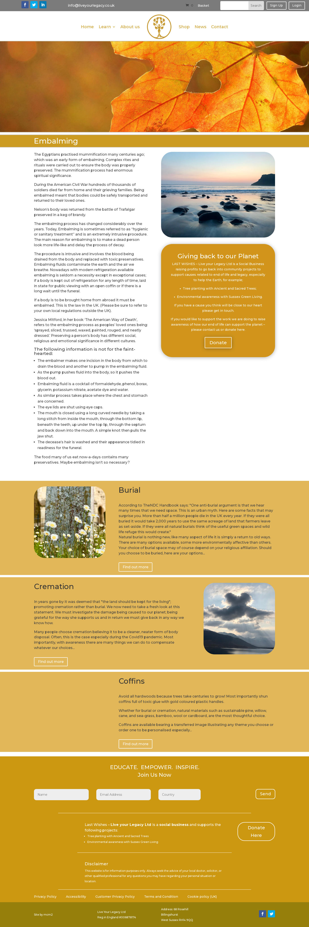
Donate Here (256, 831)
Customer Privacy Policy (115, 897)
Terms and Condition (161, 897)
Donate (218, 342)
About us (130, 26)
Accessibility (76, 897)
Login (296, 5)
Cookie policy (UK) (202, 897)
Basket (203, 6)
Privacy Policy (45, 897)
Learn (105, 26)
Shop (184, 26)
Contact (219, 26)
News (200, 26)
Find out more (135, 567)
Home (87, 26)
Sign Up (276, 5)
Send (265, 793)
